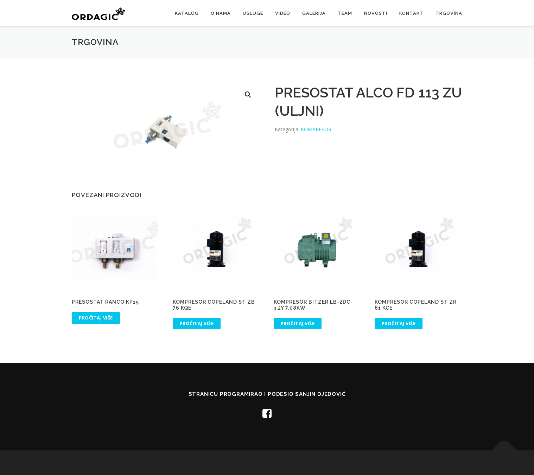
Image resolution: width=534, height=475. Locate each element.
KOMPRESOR (316, 129)
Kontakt (411, 13)
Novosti (375, 13)
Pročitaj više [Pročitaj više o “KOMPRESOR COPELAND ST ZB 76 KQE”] (197, 323)
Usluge (253, 13)
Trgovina (449, 13)
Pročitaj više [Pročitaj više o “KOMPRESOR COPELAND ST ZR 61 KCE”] (399, 323)
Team (345, 13)
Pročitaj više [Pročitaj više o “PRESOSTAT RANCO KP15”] (96, 318)
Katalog (187, 13)
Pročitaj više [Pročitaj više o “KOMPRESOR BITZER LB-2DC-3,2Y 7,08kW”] (298, 323)
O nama (221, 13)
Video (282, 13)
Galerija (314, 13)
